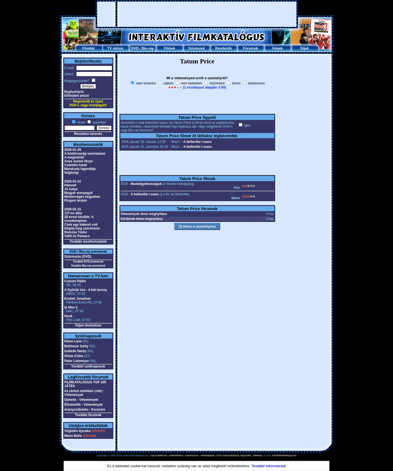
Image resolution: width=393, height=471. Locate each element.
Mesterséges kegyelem (82, 197)
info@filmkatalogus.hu (284, 455)
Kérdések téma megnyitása (142, 219)
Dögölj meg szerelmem (82, 228)
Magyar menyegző (78, 193)
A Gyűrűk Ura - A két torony (85, 290)
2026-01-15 (72, 209)
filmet (80, 122)
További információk (268, 466)
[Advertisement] (196, 14)
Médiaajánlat (208, 455)
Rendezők (223, 48)
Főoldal (88, 48)
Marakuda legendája (80, 169)
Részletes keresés (88, 134)
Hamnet (70, 185)
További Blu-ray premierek (88, 265)
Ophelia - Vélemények (81, 400)
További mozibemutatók (88, 241)
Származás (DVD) (77, 256)
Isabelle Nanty (75, 351)
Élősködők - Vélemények (83, 405)
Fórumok (250, 48)
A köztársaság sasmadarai (84, 153)
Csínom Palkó (75, 281)
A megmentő (74, 157)
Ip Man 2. (71, 307)
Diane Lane (73, 341)
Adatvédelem (176, 455)
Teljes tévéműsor (88, 325)
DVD (134, 48)
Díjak (304, 48)
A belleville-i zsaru (197, 142)
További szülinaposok (88, 366)
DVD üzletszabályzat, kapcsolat (233, 455)
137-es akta (73, 213)
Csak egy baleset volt (81, 224)
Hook (68, 316)
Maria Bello (73, 436)
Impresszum (192, 455)
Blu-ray (148, 48)
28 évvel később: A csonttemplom (79, 219)
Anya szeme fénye (78, 161)
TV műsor (115, 48)
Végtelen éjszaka (77, 431)
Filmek (169, 48)
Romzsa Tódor (75, 232)
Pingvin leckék (75, 200)
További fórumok (88, 415)
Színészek (196, 48)
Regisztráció (74, 92)
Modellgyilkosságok (146, 184)
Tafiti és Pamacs (77, 236)
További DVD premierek (88, 261)
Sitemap (257, 455)
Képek (277, 48)
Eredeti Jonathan (77, 299)
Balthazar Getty (76, 346)
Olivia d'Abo (74, 356)
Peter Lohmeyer (76, 361)
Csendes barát (75, 165)
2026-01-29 (72, 150)
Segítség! (71, 173)
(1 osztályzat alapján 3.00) (204, 87)
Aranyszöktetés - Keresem (84, 409)
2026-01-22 (72, 181)
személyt (99, 122)
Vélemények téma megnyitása (144, 214)
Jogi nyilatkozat (158, 455)
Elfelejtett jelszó (76, 96)
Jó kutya (71, 189)
